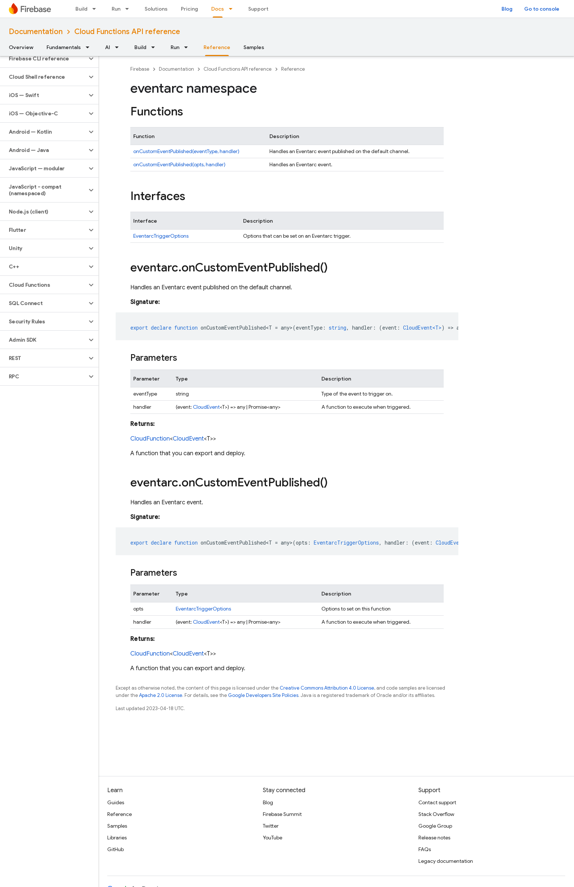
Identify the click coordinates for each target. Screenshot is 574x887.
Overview (21, 47)
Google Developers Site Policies (263, 695)
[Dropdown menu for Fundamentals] (89, 47)
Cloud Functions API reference (127, 31)
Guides (115, 802)
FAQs (424, 849)
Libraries (117, 837)
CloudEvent (206, 407)
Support (258, 8)
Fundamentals (63, 47)
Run (116, 8)
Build (81, 8)
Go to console (541, 8)
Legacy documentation (445, 861)
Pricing (189, 8)
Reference (293, 69)
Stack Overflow (436, 814)
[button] (43, 58)
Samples (253, 47)
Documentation (36, 31)
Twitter (271, 826)
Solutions (156, 8)
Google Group (435, 826)
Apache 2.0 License (160, 695)
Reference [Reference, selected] (217, 47)
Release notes (434, 837)
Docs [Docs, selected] (217, 8)
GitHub (115, 849)
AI (107, 47)
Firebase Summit (282, 814)
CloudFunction (150, 438)
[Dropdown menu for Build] (96, 9)
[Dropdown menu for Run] (129, 9)
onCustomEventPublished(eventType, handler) (186, 151)
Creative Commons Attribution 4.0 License (327, 688)
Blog (507, 8)
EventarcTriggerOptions (161, 236)
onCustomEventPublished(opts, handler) (179, 164)
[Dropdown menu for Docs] (233, 9)
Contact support (437, 802)
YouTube (272, 837)
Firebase (139, 69)
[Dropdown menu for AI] (119, 47)
